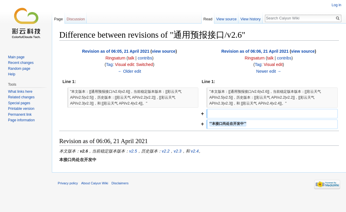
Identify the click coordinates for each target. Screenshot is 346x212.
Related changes (21, 97)
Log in (336, 5)
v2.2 (165, 151)
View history (250, 19)
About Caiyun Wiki (94, 183)
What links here (20, 92)
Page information (21, 120)
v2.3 (177, 151)
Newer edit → (268, 71)
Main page (16, 57)
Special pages (19, 103)
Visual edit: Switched (134, 64)
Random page (19, 69)
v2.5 (133, 151)
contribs (145, 58)
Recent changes (21, 63)
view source (163, 51)
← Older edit (129, 71)
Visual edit (273, 64)
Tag (109, 64)
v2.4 (195, 151)
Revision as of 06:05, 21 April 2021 (115, 51)
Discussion (76, 19)
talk (131, 58)
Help (11, 74)
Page (58, 19)
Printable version (21, 109)
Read (207, 19)
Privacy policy (68, 183)
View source (226, 19)
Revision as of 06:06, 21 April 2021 (255, 51)
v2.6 (84, 151)
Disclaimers (119, 183)
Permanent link (20, 114)
